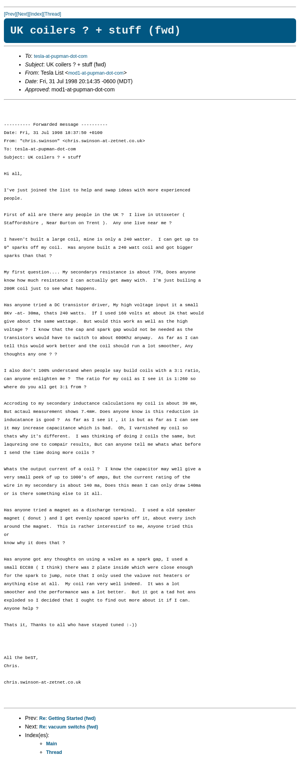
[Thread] (52, 14)
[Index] (36, 14)
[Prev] (10, 14)
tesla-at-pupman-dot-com (61, 56)
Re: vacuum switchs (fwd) (68, 727)
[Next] (22, 14)
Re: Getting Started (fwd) (67, 718)
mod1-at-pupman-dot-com (96, 73)
